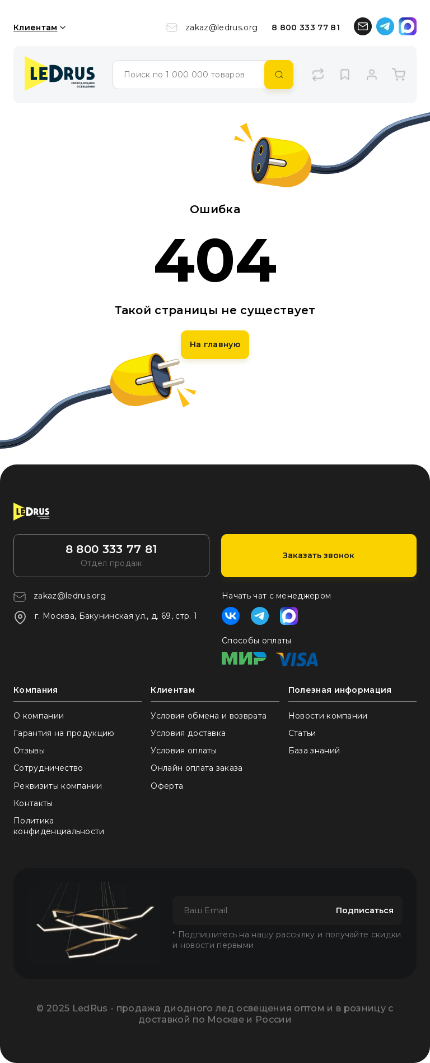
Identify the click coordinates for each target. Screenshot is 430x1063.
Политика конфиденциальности (59, 826)
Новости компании (328, 716)
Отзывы (29, 751)
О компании (38, 716)
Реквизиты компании (57, 786)
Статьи (302, 733)
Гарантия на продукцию (64, 733)
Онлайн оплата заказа (196, 768)
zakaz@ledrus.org (212, 27)
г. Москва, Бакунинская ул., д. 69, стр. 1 (105, 617)
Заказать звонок (318, 555)
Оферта (167, 786)
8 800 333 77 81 (306, 27)
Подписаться (365, 910)
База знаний (314, 751)
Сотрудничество (48, 768)
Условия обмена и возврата (209, 716)
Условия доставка (188, 733)
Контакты (33, 803)
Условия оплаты (184, 751)
